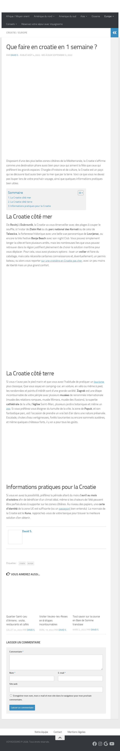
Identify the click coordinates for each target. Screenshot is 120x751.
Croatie (11, 32)
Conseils (10, 24)
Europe (108, 16)
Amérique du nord (43, 16)
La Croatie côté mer (20, 197)
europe (30, 563)
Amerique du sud (67, 16)
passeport (64, 508)
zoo (8, 408)
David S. (15, 55)
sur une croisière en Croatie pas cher (62, 260)
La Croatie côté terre (21, 201)
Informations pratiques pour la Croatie (30, 205)
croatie (22, 563)
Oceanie (96, 16)
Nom (12, 672)
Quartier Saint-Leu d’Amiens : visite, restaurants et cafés (17, 620)
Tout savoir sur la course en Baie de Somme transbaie (86, 620)
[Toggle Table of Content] (79, 192)
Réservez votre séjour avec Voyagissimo (42, 24)
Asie (82, 16)
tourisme (99, 381)
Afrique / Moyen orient (18, 16)
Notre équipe (41, 731)
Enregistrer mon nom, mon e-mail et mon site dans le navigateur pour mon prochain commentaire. (50, 697)
